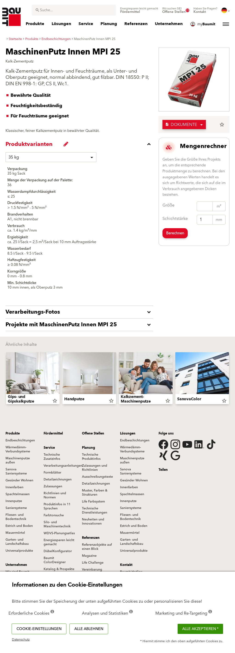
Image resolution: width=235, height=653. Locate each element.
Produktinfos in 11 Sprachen (57, 506)
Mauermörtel (15, 533)
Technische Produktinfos (91, 457)
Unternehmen (16, 565)
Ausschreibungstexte (97, 477)
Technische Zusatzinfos (52, 457)
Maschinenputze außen (18, 460)
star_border (222, 124)
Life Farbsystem (93, 501)
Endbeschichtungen (20, 440)
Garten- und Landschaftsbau (17, 542)
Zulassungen (53, 486)
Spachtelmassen (18, 494)
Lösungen (127, 433)
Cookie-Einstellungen (39, 629)
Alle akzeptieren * (200, 629)
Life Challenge (93, 562)
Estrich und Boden (19, 526)
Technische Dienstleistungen (94, 510)
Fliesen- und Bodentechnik (16, 517)
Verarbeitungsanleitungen (63, 465)
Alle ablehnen (88, 629)
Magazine (89, 556)
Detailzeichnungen (58, 479)
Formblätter (52, 472)
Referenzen (91, 538)
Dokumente (181, 124)
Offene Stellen (93, 433)
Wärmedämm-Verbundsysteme (18, 449)
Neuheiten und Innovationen (93, 521)
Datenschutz (21, 639)
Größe (168, 205)
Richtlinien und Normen (55, 495)
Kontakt (126, 565)
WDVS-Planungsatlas (59, 533)
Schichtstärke (175, 219)
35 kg (13, 157)
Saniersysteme (16, 508)
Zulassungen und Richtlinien (94, 468)
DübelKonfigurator (58, 551)
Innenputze (14, 501)
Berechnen (175, 233)
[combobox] (74, 10)
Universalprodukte (19, 551)
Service (49, 448)
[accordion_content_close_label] (80, 144)
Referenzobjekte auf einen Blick (97, 547)
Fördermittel (53, 433)
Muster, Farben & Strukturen (94, 492)
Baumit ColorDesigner (55, 560)
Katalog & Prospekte (59, 569)
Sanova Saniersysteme (16, 471)
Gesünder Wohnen (19, 480)
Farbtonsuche (54, 515)
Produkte (13, 433)
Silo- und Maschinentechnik (57, 524)
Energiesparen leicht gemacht (59, 542)
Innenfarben (14, 487)
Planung (88, 448)
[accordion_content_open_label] (80, 312)
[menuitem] (139, 10)
